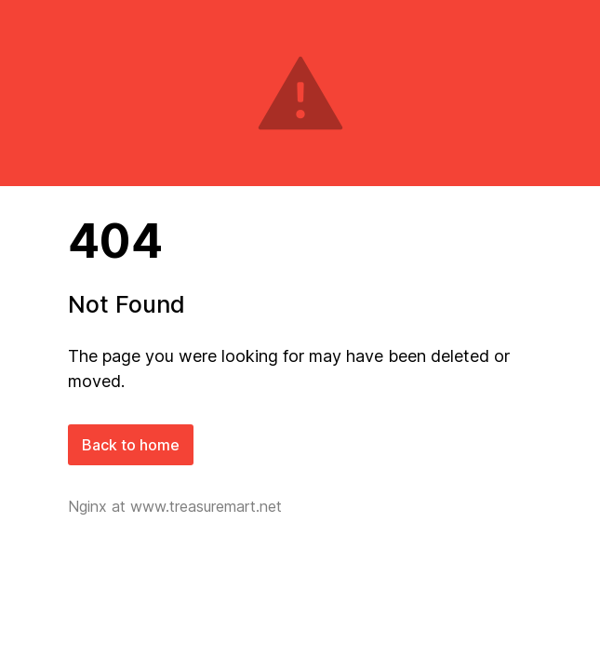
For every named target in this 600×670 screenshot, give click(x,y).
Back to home (131, 445)
